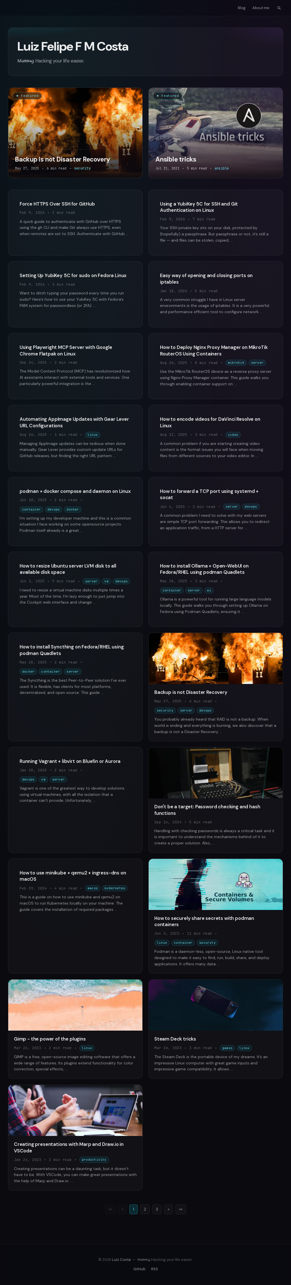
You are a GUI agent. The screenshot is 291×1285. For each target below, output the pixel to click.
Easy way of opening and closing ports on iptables (206, 278)
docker (72, 509)
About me (260, 7)
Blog (242, 7)
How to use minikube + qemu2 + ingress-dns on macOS (73, 876)
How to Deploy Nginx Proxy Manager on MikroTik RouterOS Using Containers (213, 350)
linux (93, 435)
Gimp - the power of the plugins (50, 1039)
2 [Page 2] (145, 1209)
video (233, 435)
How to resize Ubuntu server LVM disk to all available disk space (68, 569)
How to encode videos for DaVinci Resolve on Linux (210, 422)
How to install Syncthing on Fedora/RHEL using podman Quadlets (72, 650)
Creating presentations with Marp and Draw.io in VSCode (69, 1147)
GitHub (139, 1269)
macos (93, 888)
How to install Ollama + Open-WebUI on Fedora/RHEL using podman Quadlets (204, 569)
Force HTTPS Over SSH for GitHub (57, 204)
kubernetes (115, 888)
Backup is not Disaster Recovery (190, 692)
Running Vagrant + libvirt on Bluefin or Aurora (70, 761)
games (227, 1048)
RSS (154, 1269)
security (165, 710)
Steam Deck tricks (175, 1039)
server (257, 363)
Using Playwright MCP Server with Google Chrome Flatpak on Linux (66, 350)
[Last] (180, 1209)
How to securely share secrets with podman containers (204, 921)
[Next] (168, 1209)
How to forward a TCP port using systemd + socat (209, 494)
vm (106, 581)
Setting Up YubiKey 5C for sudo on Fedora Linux (73, 275)
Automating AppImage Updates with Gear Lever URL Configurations (74, 422)
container (31, 509)
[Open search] (279, 8)
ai (209, 590)
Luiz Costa (121, 1259)
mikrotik (236, 363)
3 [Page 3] (157, 1209)
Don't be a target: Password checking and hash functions (207, 809)
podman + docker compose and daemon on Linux (75, 491)
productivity (94, 1159)
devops (53, 509)
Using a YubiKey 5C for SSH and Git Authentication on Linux (199, 207)
